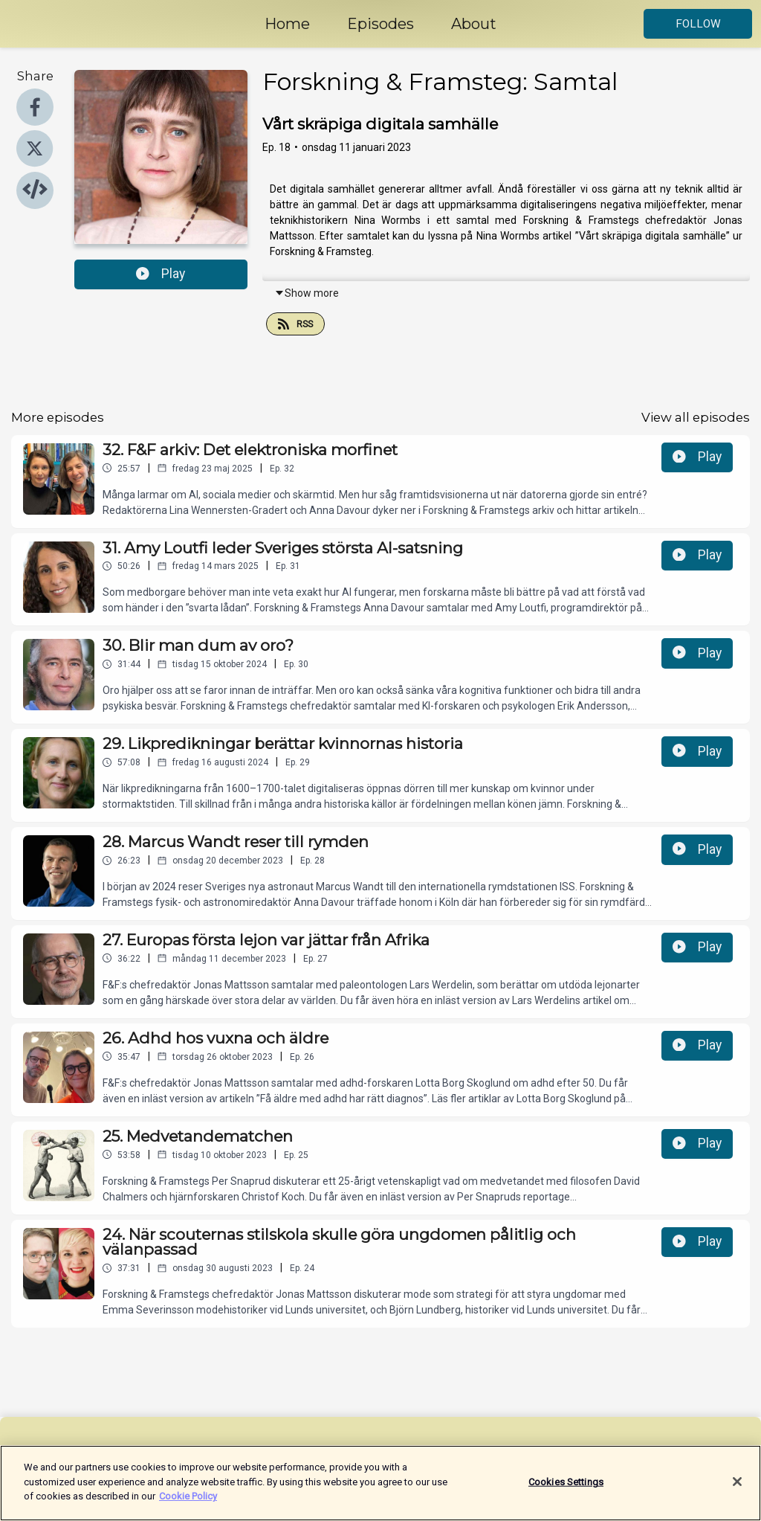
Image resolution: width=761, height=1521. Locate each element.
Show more (306, 293)
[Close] (737, 1490)
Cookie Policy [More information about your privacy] (188, 1505)
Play (160, 273)
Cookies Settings (565, 1490)
